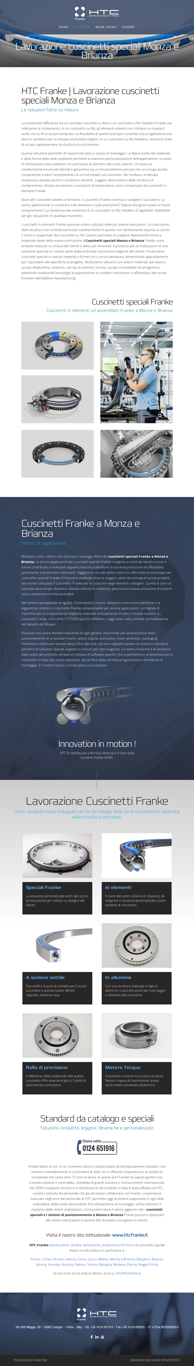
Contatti (128, 27)
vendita (76, 1245)
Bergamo (143, 1259)
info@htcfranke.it (128, 1273)
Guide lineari (106, 27)
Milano (103, 1259)
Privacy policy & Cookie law (30, 1360)
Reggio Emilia (148, 1264)
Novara (58, 1259)
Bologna (105, 1264)
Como (82, 1259)
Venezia (54, 1264)
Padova (79, 1264)
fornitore (127, 1245)
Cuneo (47, 1259)
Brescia (157, 1259)
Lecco (92, 1259)
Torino (35, 1259)
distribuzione (59, 1245)
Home (64, 27)
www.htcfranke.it (130, 1235)
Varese (71, 1259)
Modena (119, 1264)
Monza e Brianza (122, 1259)
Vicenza (67, 1264)
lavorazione (91, 1245)
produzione (110, 1245)
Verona (41, 1264)
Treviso (92, 1264)
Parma (132, 1264)
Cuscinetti (82, 27)
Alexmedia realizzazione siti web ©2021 (155, 1360)
